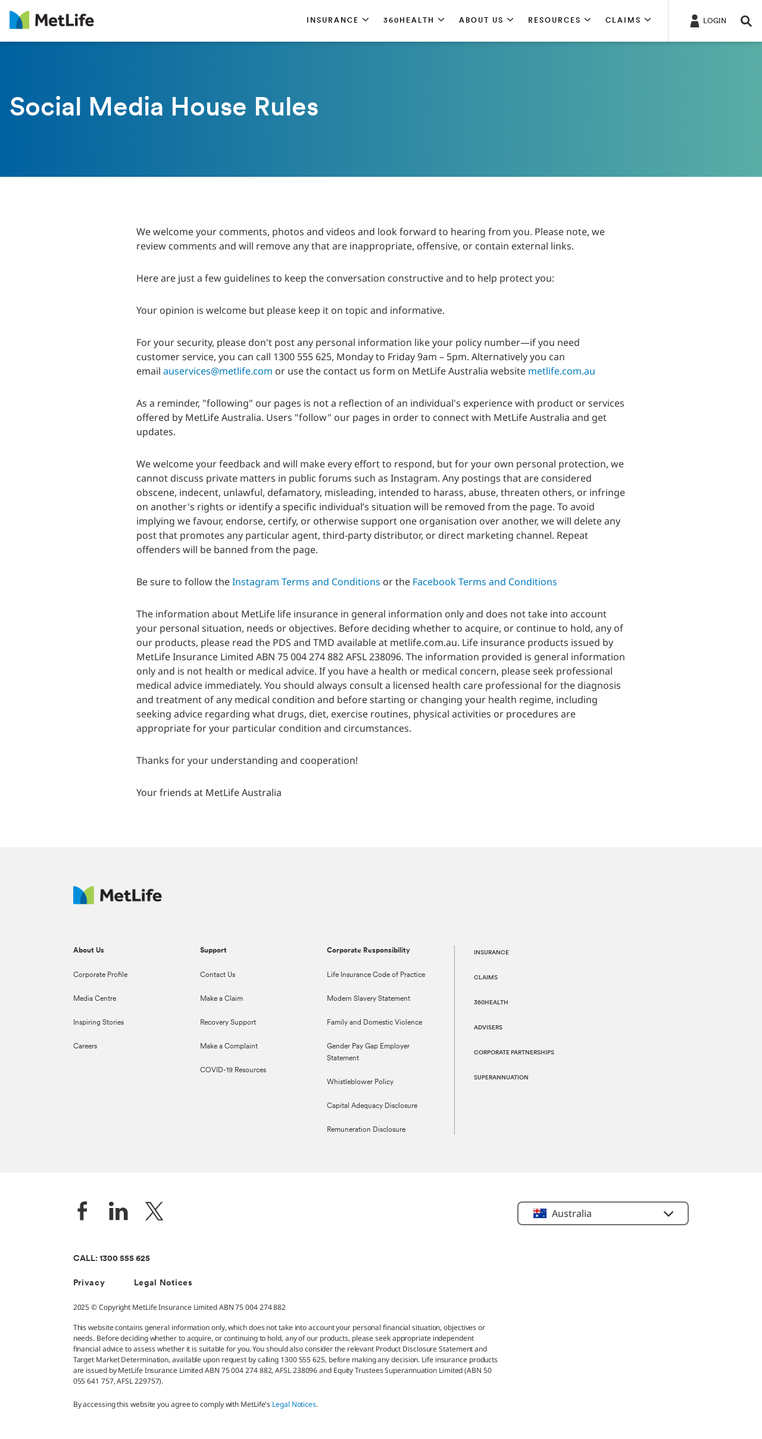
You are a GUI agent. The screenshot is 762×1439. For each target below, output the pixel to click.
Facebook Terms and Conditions (485, 581)
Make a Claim (221, 999)
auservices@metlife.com (218, 370)
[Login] (707, 20)
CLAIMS (486, 978)
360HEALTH (491, 1003)
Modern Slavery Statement (368, 999)
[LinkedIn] (118, 1212)
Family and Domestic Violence (374, 1022)
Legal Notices (163, 1283)
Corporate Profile (100, 975)
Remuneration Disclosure (366, 1130)
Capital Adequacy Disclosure (372, 1106)
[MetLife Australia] (117, 901)
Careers (85, 1046)
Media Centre (94, 999)
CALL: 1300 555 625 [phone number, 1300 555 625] (111, 1258)
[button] (337, 21)
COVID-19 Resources (233, 1070)
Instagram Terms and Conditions (306, 581)
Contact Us (217, 975)
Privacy (89, 1283)
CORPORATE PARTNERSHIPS (514, 1053)
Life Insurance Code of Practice (376, 975)
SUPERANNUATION (501, 1078)
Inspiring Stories (98, 1022)
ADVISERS (488, 1028)
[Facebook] (82, 1212)
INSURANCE (491, 953)
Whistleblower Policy (360, 1082)
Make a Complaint (229, 1046)
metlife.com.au (561, 370)
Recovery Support (228, 1022)
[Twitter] (154, 1212)
